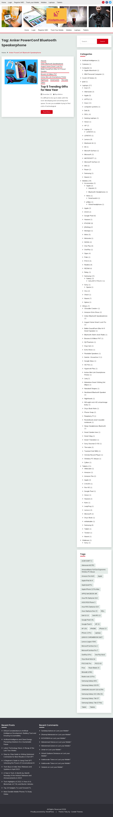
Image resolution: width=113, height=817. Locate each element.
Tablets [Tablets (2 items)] (92, 707)
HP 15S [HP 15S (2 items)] (84, 629)
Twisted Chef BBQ (91, 451)
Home (4, 2)
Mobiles (44, 2)
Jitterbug (87, 227)
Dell (85, 110)
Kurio (86, 503)
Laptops (52, 2)
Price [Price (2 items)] (83, 668)
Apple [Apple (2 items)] (100, 576)
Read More (46, 112)
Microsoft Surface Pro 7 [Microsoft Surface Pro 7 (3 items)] (90, 650)
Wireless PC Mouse (91, 459)
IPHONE (87, 223)
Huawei (87, 219)
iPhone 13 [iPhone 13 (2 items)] (102, 629)
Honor (86, 122)
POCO (86, 261)
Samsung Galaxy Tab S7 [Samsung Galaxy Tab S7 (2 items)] (90, 698)
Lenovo (87, 139)
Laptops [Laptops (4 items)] (98, 633)
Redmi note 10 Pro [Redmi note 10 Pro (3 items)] (88, 677)
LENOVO (89, 132)
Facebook (107, 2)
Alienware (88, 92)
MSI (85, 166)
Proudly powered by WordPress (42, 812)
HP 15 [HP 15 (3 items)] (97, 624)
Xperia (88, 287)
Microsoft (87, 154)
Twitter (110, 2)
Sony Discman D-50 (91, 444)
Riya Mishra (59, 94)
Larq (86, 378)
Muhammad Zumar (48, 746)
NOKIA (86, 242)
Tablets (59, 2)
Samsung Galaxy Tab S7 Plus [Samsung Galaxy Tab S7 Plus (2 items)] (92, 703)
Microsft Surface (90, 151)
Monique (87, 231)
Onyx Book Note (90, 408)
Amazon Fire (89, 476)
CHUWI (87, 484)
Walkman (85, 540)
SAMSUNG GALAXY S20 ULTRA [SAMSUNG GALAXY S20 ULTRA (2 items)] (92, 690)
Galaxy (88, 278)
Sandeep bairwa (47, 731)
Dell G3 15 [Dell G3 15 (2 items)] (85, 615)
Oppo (86, 253)
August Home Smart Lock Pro (51, 66)
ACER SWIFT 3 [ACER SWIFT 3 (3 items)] (87, 561)
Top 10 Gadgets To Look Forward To (17, 788)
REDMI (86, 268)
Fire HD (87, 487)
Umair (43, 749)
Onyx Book (88, 518)
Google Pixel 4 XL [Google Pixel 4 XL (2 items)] (88, 620)
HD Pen (87, 365)
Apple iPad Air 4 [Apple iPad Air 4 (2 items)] (87, 580)
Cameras (85, 64)
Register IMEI (19, 2)
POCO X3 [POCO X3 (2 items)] (98, 663)
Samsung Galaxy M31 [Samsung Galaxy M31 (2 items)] (89, 681)
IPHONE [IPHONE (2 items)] (93, 629)
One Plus (87, 246)
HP (85, 126)
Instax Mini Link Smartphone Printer (53, 77)
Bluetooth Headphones (96, 192)
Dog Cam (87, 346)
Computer (85, 68)
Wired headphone (95, 204)
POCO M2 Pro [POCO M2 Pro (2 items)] (86, 663)
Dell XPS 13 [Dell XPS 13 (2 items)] (96, 615)
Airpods (43, 61)
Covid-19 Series (88, 78)
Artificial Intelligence (89, 60)
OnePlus (87, 250)
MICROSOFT (89, 158)
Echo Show (88, 350)
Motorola (87, 238)
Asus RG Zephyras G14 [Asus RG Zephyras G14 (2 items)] (90, 598)
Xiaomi (86, 177)
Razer (86, 169)
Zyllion (43, 83)
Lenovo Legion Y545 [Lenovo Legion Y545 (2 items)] (89, 642)
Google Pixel (88, 216)
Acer (86, 88)
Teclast (87, 533)
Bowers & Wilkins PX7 (49, 74)
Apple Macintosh (90, 70)
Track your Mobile (32, 2)
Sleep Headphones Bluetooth (95, 426)
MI (85, 147)
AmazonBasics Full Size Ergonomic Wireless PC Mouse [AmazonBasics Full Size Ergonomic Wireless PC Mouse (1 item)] (94, 571)
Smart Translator (90, 440)
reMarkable (88, 521)
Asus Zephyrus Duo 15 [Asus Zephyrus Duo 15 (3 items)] (89, 611)
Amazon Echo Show (91, 312)
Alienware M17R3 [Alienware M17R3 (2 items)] (88, 565)
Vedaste (44, 767)
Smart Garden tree (91, 432)
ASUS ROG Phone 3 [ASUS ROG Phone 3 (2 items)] (88, 602)
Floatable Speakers (91, 353)
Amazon (87, 472)
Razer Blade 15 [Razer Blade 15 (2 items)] (94, 668)
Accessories (88, 183)
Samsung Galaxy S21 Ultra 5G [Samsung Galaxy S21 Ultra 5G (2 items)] (92, 694)
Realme (87, 265)
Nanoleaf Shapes (90, 388)
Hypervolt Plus (89, 368)
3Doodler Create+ (91, 308)
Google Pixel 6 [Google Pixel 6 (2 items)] (87, 624)
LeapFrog (87, 506)
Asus (86, 103)
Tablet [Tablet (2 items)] (84, 707)
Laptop (86, 129)
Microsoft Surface (90, 162)
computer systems (91, 107)
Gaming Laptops (90, 118)
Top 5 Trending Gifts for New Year (54, 88)
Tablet (86, 529)
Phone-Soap (89, 412)
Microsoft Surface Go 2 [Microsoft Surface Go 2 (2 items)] (90, 646)
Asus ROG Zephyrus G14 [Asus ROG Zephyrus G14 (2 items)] (90, 607)
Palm (86, 257)
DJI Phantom (88, 342)
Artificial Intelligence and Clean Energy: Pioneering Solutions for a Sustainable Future (18, 741)
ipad (83, 82)
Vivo (86, 291)
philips (88, 202)
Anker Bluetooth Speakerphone (52, 64)
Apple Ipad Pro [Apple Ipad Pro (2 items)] (87, 585)
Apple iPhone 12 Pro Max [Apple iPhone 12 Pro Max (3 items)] (90, 589)
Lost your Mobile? (62, 731)
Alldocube (87, 469)
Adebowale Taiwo (48, 759)
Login (10, 2)
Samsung (87, 173)
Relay (86, 272)
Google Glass (89, 361)
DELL (86, 114)
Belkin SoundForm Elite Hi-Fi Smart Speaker (53, 70)
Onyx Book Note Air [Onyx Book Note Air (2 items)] (88, 659)
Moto (88, 196)
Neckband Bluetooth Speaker (95, 392)
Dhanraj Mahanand (48, 734)
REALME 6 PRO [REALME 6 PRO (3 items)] (87, 672)
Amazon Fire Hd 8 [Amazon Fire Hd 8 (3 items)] (88, 576)
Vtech (86, 295)
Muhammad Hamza (48, 742)
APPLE (87, 99)
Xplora (86, 302)
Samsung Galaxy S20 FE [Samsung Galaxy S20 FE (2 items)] (90, 685)
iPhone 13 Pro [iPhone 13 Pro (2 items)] (86, 633)
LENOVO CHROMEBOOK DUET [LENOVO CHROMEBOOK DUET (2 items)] (92, 637)
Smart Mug (88, 436)
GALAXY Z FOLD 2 (95, 281)
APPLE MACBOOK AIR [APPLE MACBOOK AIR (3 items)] (89, 594)
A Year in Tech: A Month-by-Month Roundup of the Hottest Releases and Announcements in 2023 (17, 775)
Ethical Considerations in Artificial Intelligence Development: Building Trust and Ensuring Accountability (20, 733)
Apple (86, 95)
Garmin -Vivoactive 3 (92, 357)
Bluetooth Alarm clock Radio (94, 335)
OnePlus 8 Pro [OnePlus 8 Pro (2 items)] (86, 655)
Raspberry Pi (89, 416)
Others (84, 306)
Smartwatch (54, 80)
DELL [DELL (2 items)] (102, 611)
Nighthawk (44, 80)
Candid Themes (77, 812)
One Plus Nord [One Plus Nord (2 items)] (100, 655)
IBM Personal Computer (93, 74)
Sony (86, 285)
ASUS (86, 212)
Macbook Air (88, 143)
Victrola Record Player (92, 455)
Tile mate (64, 80)
